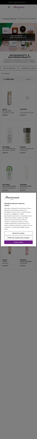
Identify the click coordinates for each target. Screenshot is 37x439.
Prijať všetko (18, 242)
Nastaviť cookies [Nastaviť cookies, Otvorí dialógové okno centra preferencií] (18, 233)
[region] (18, 219)
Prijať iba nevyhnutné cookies (18, 238)
